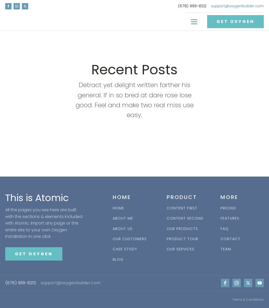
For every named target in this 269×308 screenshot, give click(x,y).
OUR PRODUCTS (182, 229)
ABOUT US (123, 229)
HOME (118, 208)
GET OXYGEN (235, 22)
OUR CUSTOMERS (130, 239)
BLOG (118, 260)
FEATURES (229, 218)
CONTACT (230, 239)
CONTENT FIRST (182, 208)
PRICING (228, 208)
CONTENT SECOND (185, 218)
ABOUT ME (123, 218)
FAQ (224, 229)
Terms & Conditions (248, 299)
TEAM (225, 249)
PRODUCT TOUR (182, 239)
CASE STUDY (125, 249)
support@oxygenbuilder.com (237, 6)
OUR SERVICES (180, 249)
